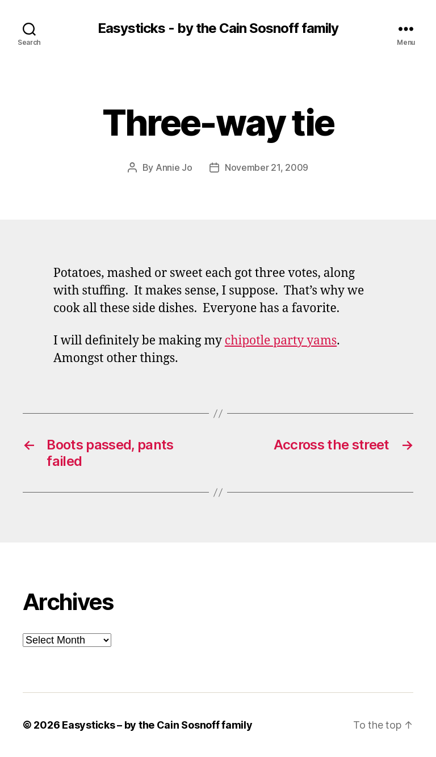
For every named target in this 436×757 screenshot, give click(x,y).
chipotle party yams (281, 340)
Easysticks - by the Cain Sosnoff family (218, 28)
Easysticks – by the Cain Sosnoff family (157, 725)
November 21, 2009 (266, 167)
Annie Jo (174, 167)
